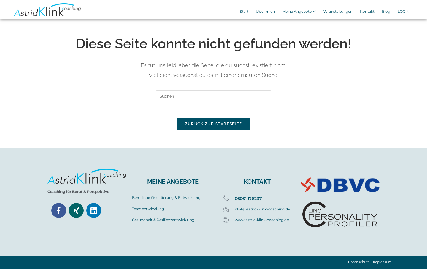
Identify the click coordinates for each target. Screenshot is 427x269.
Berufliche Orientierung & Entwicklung (166, 197)
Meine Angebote (302, 12)
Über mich (269, 12)
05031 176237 (248, 198)
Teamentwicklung (148, 209)
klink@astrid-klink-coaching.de (262, 209)
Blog (386, 12)
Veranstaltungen (340, 12)
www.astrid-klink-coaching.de (262, 220)
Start (249, 12)
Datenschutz (358, 262)
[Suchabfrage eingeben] (213, 96)
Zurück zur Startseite (213, 126)
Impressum (382, 262)
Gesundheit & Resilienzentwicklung (163, 220)
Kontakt (368, 12)
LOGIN (403, 12)
